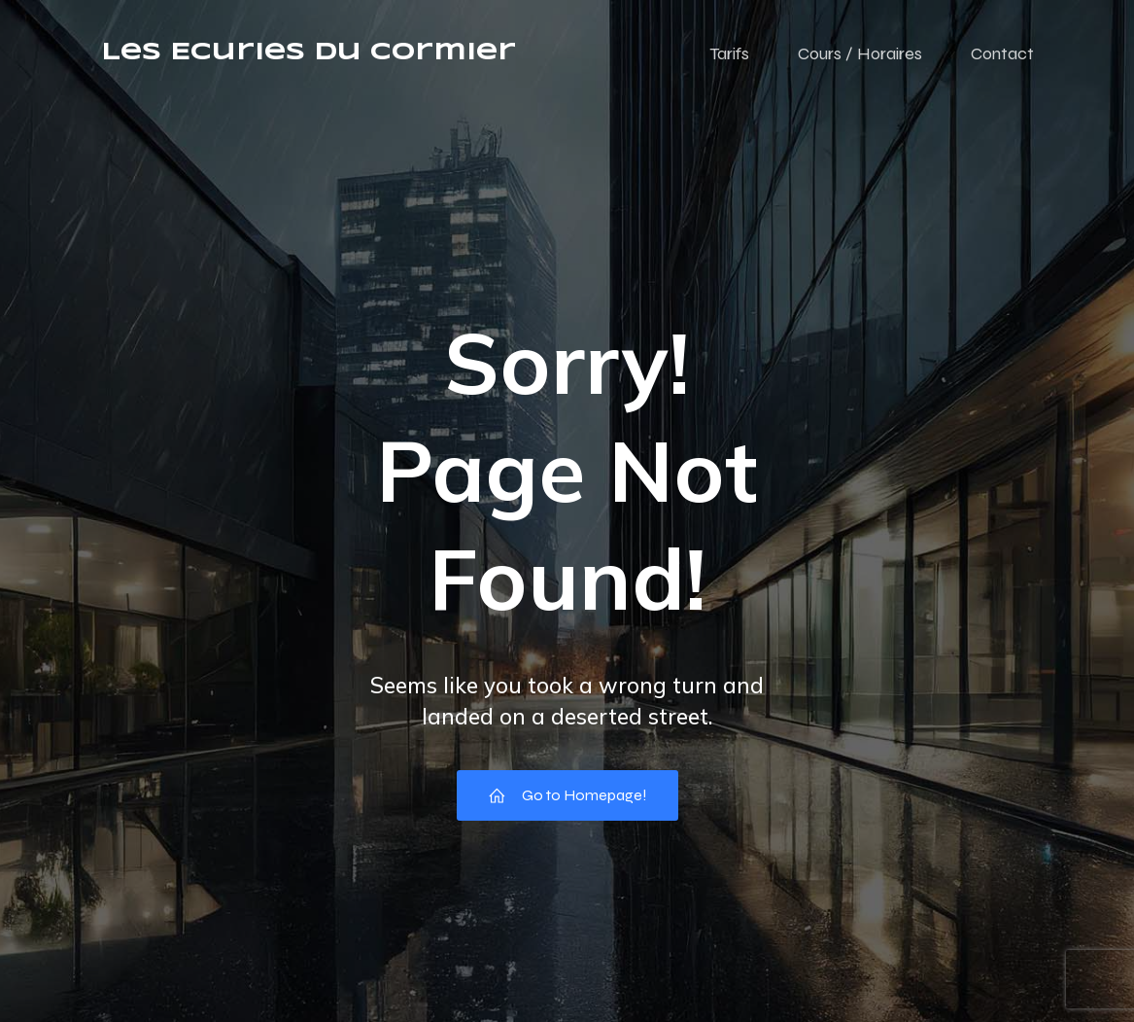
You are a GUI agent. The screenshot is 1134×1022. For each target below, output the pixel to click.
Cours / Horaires (860, 53)
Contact (1002, 53)
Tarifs (729, 53)
